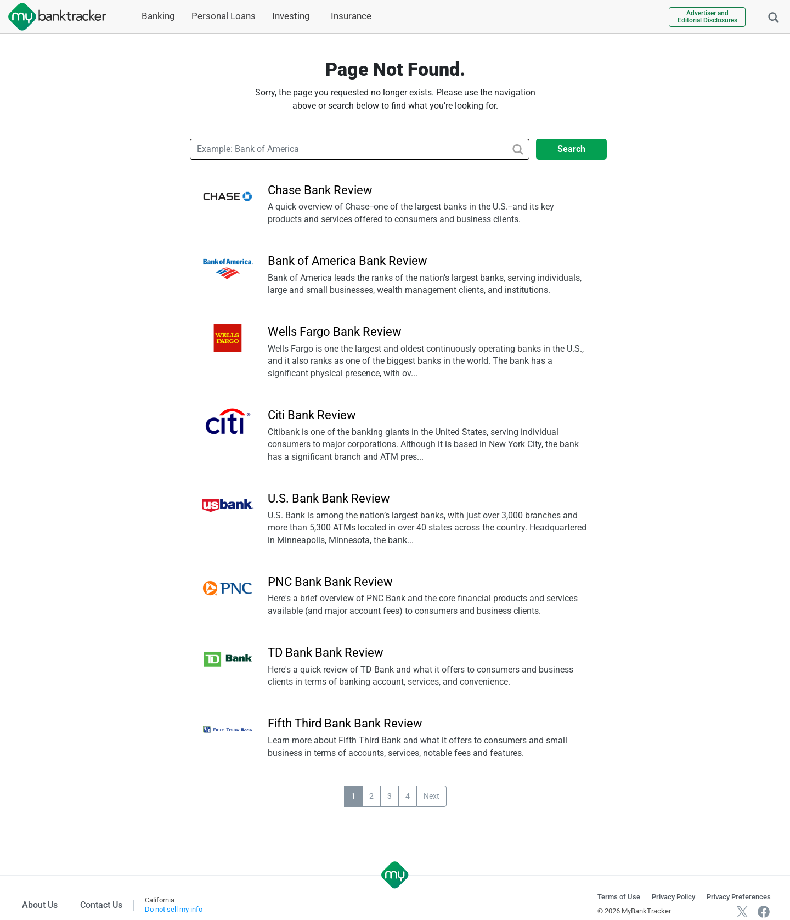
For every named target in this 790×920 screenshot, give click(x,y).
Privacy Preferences (739, 897)
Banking (158, 15)
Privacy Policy (673, 897)
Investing (291, 15)
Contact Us (101, 905)
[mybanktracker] (53, 16)
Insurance (351, 15)
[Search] (773, 16)
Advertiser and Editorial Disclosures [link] (707, 16)
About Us (40, 905)
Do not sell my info (173, 909)
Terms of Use (618, 897)
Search (571, 149)
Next (431, 796)
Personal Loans (223, 15)
